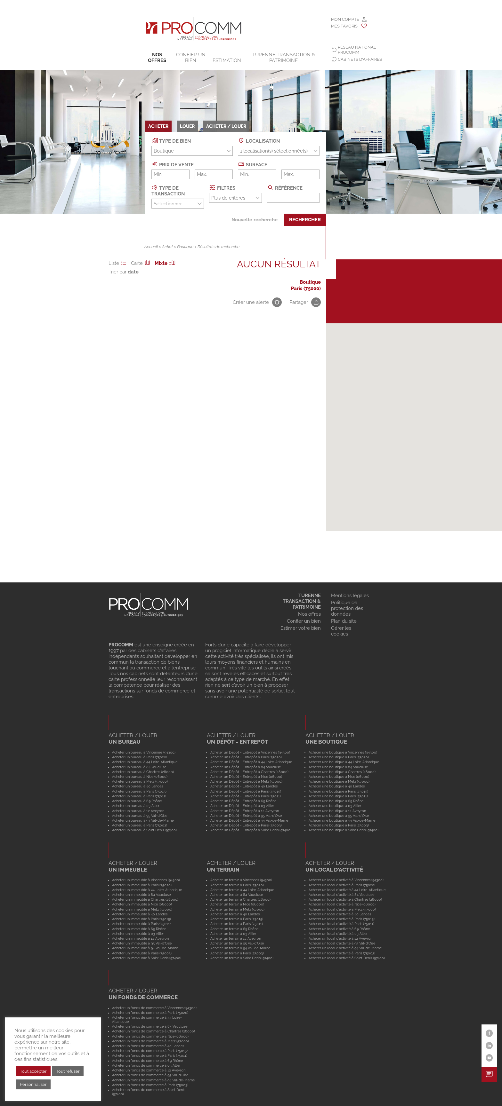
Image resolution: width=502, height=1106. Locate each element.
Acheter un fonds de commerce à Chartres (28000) (153, 1031)
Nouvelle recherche (254, 220)
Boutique (185, 246)
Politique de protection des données (347, 608)
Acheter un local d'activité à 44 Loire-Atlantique (347, 890)
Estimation (227, 60)
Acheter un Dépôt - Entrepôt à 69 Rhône (243, 801)
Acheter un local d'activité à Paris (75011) (341, 924)
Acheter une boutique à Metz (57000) (339, 781)
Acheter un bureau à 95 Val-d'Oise (139, 816)
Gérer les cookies (341, 631)
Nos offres (157, 57)
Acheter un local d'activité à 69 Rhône (339, 929)
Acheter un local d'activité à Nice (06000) (342, 904)
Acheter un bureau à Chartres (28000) (143, 772)
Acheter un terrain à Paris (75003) (237, 953)
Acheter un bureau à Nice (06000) (139, 776)
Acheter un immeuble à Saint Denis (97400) (146, 958)
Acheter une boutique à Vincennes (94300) (343, 752)
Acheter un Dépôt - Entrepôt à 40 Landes (244, 786)
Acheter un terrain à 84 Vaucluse (236, 895)
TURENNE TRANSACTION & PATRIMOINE (283, 57)
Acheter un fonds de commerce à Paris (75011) (149, 1055)
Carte (141, 263)
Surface (252, 164)
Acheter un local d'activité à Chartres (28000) (345, 899)
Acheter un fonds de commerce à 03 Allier (146, 1065)
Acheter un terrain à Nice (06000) (237, 904)
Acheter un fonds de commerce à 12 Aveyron (148, 1070)
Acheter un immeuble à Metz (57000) (142, 909)
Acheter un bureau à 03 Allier (135, 806)
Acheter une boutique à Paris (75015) (338, 791)
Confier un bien (191, 57)
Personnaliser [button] (33, 1084)
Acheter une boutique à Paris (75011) (338, 796)
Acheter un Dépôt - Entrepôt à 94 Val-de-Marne (249, 820)
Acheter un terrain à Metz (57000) (237, 909)
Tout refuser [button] (68, 1071)
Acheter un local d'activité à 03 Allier (338, 934)
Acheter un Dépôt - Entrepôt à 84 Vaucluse (245, 767)
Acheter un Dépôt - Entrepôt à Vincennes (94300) (250, 752)
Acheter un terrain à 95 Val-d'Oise (237, 943)
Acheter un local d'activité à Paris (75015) (342, 919)
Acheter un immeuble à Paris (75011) (141, 924)
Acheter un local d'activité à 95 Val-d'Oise (342, 943)
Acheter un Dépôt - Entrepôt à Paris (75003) (246, 825)
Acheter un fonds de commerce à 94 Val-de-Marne (153, 1080)
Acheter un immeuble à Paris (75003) (142, 953)
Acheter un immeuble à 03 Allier (138, 934)
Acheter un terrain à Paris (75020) (237, 885)
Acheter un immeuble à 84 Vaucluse (141, 895)
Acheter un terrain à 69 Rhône (234, 929)
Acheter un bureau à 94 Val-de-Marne (143, 820)
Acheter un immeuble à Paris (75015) (141, 919)
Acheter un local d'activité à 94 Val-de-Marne (345, 948)
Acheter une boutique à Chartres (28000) (342, 772)
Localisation (259, 140)
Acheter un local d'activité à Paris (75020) (342, 885)
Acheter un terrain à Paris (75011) (236, 924)
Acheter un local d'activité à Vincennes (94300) (346, 880)
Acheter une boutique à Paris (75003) (339, 825)
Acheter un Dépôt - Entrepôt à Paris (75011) (245, 796)
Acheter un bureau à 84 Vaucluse (139, 767)
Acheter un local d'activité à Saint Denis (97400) (347, 958)
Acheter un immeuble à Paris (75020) (142, 885)
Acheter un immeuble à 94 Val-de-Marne (145, 948)
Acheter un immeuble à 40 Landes (139, 914)
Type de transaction (168, 190)
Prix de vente (172, 164)
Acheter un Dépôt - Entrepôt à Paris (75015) (245, 791)
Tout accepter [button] (33, 1071)
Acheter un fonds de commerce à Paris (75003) (150, 1085)
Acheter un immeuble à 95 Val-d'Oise (142, 943)
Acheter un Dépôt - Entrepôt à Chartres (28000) (249, 772)
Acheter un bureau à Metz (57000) (140, 781)
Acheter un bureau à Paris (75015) (139, 791)
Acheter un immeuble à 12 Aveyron (140, 938)
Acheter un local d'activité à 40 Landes (340, 914)
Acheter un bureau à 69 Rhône (137, 801)
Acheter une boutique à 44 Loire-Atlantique (344, 762)
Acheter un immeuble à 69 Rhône (139, 929)
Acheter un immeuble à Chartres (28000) (145, 899)
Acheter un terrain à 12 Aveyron (235, 938)
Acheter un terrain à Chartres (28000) (240, 899)
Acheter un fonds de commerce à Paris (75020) (150, 1013)
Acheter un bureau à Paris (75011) (139, 796)
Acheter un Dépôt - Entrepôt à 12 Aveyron (244, 811)
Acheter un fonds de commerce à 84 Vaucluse (149, 1026)
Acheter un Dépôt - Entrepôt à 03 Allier (242, 806)
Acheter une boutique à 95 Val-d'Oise (339, 816)
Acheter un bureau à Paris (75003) (139, 825)
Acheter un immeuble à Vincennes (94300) (146, 880)
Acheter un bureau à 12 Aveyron (138, 811)
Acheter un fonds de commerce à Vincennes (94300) (154, 1008)
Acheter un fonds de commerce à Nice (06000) (150, 1036)
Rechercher (305, 220)
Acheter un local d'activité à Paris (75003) (342, 953)
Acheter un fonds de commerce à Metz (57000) (150, 1041)
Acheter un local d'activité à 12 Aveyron (340, 938)
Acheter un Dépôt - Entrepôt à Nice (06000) (246, 776)
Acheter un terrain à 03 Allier (233, 934)
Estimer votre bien (300, 628)
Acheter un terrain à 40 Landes (235, 914)
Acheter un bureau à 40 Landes (137, 786)
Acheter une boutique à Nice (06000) (339, 776)
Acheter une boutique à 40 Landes (337, 786)
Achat (167, 246)
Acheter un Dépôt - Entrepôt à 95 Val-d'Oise (246, 816)
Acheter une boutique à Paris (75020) (339, 757)
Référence (285, 187)
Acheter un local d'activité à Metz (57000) (342, 909)
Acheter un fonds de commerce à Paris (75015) (150, 1051)
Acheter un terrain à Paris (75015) (236, 919)
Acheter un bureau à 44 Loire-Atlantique (144, 762)
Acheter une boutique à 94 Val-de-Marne (342, 820)
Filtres (222, 187)
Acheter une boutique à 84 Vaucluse (338, 767)
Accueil (151, 246)
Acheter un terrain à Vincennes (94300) (241, 880)
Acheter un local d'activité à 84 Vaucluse (341, 895)
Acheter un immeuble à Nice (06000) (142, 904)
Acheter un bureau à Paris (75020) (139, 757)
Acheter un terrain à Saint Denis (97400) (241, 958)
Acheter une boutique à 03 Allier (335, 806)
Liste (118, 263)
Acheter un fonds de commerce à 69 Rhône (147, 1061)
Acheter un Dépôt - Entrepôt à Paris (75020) (246, 757)
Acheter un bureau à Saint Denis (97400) (144, 830)
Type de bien (171, 140)
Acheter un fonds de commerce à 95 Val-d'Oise (150, 1075)
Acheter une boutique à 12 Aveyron (337, 811)
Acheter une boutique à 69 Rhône (336, 801)
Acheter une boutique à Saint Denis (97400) (343, 830)
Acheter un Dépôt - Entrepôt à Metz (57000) (246, 781)
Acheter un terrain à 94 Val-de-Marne (240, 948)
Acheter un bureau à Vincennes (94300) (143, 752)
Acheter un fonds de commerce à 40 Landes (148, 1046)
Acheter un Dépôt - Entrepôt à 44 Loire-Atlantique (251, 762)
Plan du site (344, 621)
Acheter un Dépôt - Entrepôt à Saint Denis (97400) (250, 830)
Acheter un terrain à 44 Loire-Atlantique (242, 890)
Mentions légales (350, 595)
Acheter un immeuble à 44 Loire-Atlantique (147, 890)
